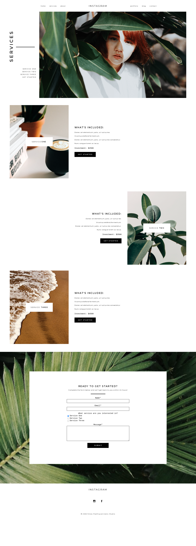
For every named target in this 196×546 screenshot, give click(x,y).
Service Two (29, 72)
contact (153, 6)
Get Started (29, 77)
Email (97, 406)
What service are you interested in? (98, 413)
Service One (29, 69)
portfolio (134, 6)
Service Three (28, 74)
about (63, 6)
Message (97, 425)
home (43, 6)
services (53, 6)
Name (97, 398)
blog (144, 6)
